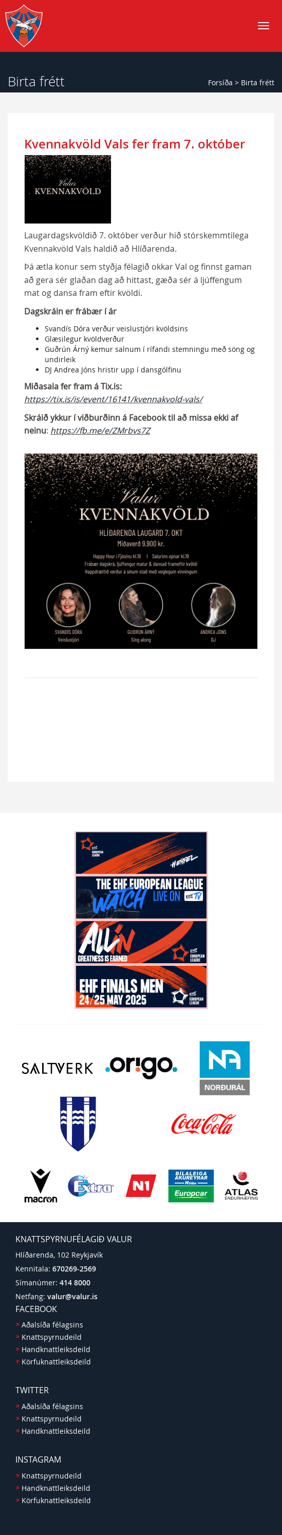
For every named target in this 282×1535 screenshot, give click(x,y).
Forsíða (220, 82)
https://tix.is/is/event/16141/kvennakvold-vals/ (113, 399)
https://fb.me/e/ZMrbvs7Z (100, 430)
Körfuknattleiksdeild (56, 1361)
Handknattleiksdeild (56, 1349)
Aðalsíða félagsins (52, 1325)
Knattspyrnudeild (52, 1337)
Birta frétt (257, 82)
